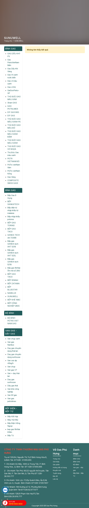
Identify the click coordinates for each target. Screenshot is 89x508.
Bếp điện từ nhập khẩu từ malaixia (12, 210)
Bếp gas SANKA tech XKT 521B (12, 244)
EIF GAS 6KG (13, 112)
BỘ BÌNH (76, 464)
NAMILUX (11, 293)
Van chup (11, 366)
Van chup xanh (13, 339)
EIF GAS (11, 115)
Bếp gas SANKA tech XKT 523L (12, 253)
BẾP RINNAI (12, 280)
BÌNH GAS (76, 459)
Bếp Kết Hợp (12, 416)
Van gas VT (12, 370)
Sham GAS (12, 103)
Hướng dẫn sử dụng (60, 467)
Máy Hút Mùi (12, 420)
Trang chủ (56, 459)
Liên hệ (55, 479)
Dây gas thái (12, 385)
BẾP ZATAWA (13, 283)
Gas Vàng (11, 177)
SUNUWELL (12, 296)
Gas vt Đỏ (11, 87)
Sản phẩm (56, 464)
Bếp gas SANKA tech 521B (12, 262)
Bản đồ (55, 476)
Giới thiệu (56, 462)
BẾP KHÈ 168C (13, 300)
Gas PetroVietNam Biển (13, 62)
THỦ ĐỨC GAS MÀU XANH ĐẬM (14, 134)
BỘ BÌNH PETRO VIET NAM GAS (13, 321)
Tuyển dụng (57, 473)
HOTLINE (17, 503)
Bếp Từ (10, 435)
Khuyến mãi (57, 470)
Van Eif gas (12, 395)
